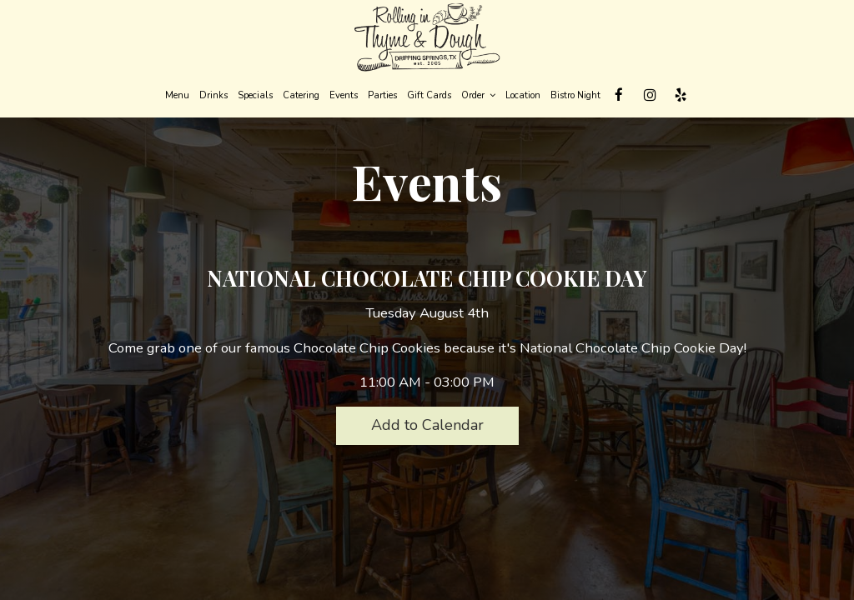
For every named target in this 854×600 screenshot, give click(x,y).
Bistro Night (575, 95)
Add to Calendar (427, 425)
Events (343, 95)
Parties (382, 95)
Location (522, 95)
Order (478, 95)
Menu (177, 95)
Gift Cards (429, 95)
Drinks (213, 95)
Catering (301, 95)
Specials (255, 95)
